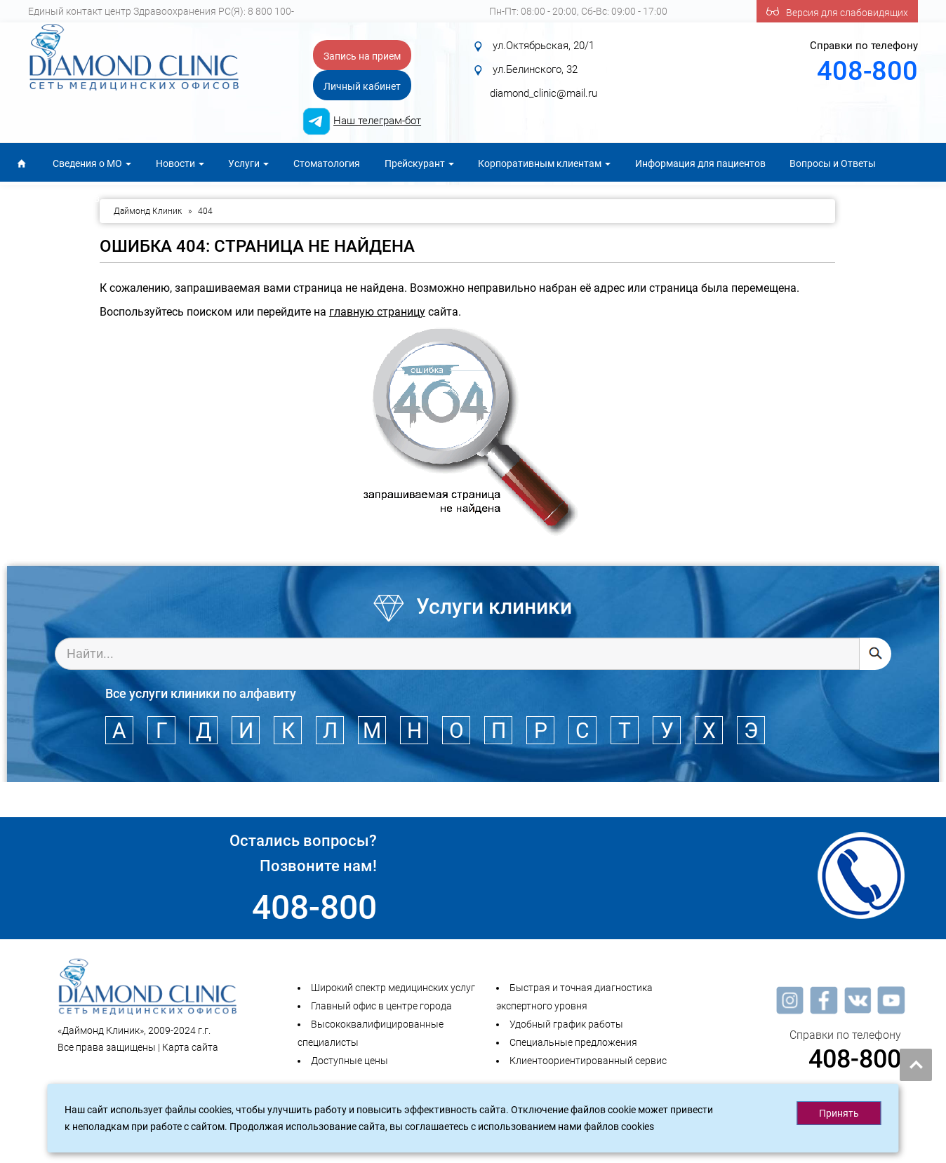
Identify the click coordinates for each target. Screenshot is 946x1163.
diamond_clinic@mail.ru (543, 93)
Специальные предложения (573, 1042)
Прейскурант (419, 163)
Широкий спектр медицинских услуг (393, 987)
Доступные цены (349, 1060)
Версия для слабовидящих (837, 11)
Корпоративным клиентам (544, 163)
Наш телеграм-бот (377, 120)
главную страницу (377, 311)
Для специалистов (57, 198)
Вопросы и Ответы (833, 163)
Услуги (248, 163)
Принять (839, 1113)
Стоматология (326, 163)
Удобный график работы (566, 1024)
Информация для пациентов (700, 163)
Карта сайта (190, 1047)
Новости (180, 163)
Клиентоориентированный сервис (588, 1060)
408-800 (867, 70)
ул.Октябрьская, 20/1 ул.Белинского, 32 (540, 69)
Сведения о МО (92, 163)
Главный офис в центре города (381, 1005)
